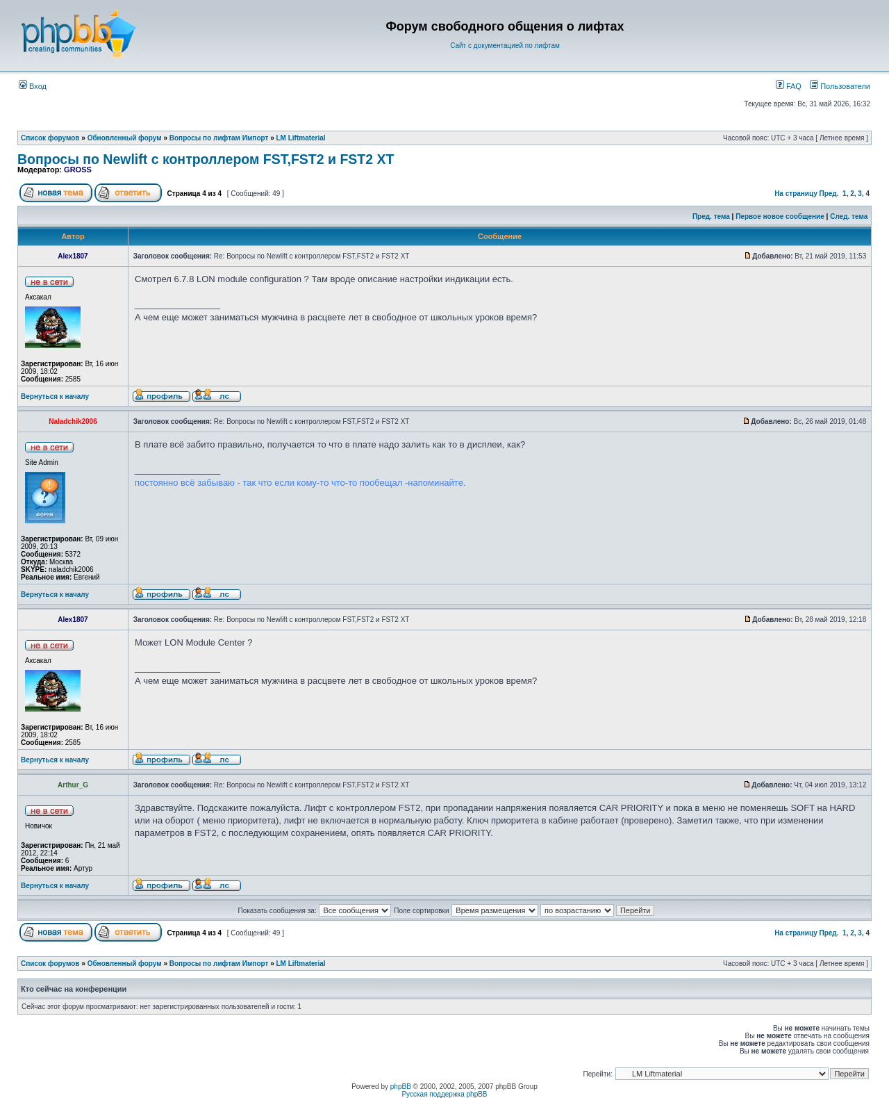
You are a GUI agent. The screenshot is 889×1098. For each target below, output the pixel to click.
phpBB (400, 1086)
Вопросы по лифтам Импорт (219, 138)
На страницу (795, 193)
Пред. (829, 193)
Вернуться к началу (55, 396)
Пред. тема (711, 216)
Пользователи (840, 86)
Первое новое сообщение (780, 216)
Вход (33, 86)
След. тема (848, 216)
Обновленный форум (125, 138)
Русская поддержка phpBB (444, 1094)
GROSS (78, 169)
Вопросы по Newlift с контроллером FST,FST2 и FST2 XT (205, 159)
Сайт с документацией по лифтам (505, 45)
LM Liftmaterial (301, 138)
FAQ (788, 86)
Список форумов (50, 138)
